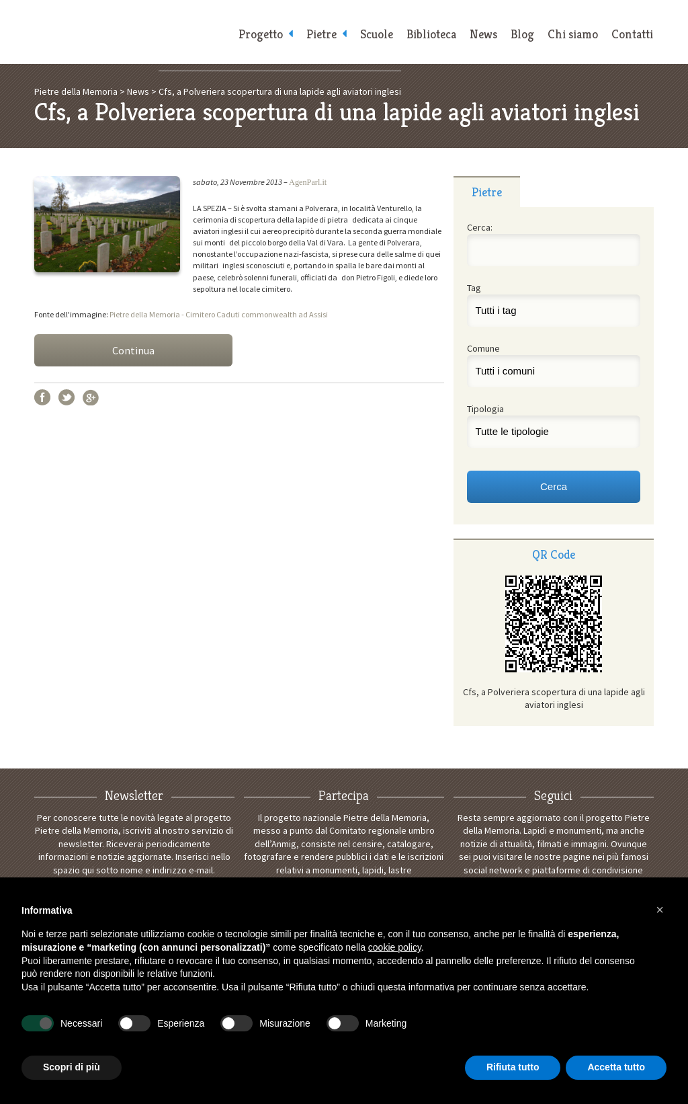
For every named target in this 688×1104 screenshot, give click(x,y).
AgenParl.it (308, 182)
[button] (660, 909)
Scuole (376, 34)
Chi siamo (573, 34)
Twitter (66, 397)
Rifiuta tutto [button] (513, 1067)
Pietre (321, 34)
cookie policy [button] (394, 947)
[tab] (487, 191)
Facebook (42, 397)
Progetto (261, 34)
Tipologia (485, 409)
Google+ (91, 397)
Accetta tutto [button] (616, 1067)
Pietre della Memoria (129, 32)
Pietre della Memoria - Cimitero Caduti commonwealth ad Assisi (219, 314)
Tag (474, 288)
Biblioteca (431, 34)
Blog (522, 34)
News (483, 34)
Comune (483, 348)
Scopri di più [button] (71, 1067)
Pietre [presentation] (487, 192)
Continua (133, 350)
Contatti (632, 34)
